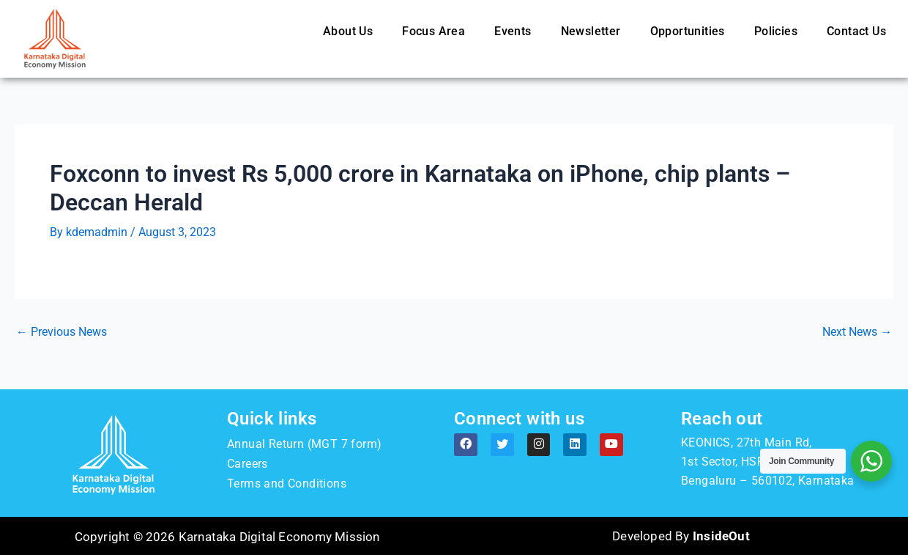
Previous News (61, 332)
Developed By (680, 536)
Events (512, 31)
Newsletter (591, 31)
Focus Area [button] (433, 31)
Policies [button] (775, 31)
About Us (348, 31)
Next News (857, 332)
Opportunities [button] (687, 31)
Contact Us (856, 31)
